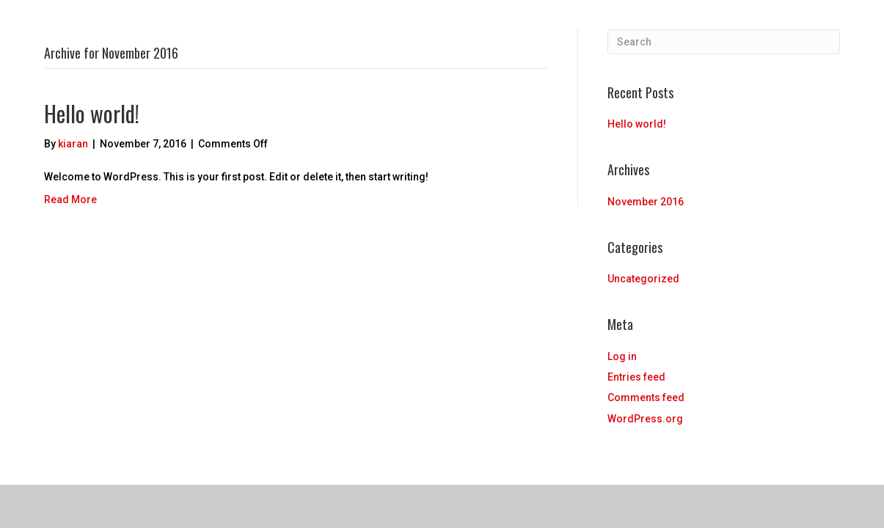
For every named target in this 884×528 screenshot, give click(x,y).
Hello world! (91, 113)
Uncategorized (643, 279)
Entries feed (636, 377)
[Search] (723, 41)
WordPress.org (645, 419)
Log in (622, 356)
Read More (70, 199)
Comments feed (645, 397)
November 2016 (645, 202)
